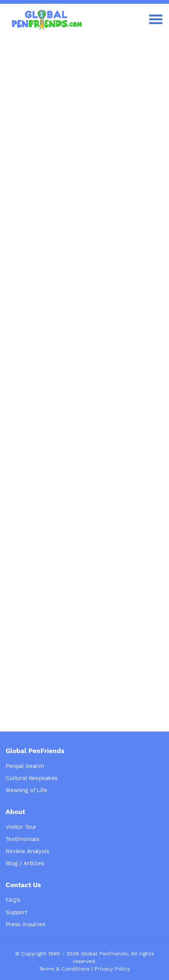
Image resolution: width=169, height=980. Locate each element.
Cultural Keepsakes (32, 778)
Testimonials (22, 839)
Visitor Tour (21, 827)
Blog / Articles (25, 863)
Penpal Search (25, 766)
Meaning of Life (26, 790)
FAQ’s (13, 900)
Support (16, 912)
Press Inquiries (25, 924)
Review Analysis (27, 851)
